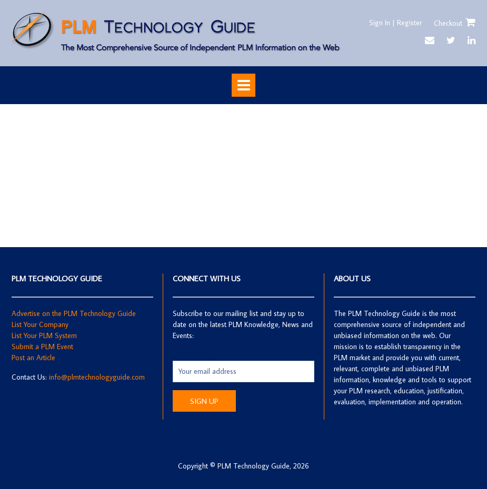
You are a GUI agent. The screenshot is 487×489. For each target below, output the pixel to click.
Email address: (195, 355)
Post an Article (33, 357)
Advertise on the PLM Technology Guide (74, 313)
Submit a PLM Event (42, 346)
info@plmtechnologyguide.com (97, 377)
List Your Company (40, 324)
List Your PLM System (44, 335)
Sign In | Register (395, 22)
